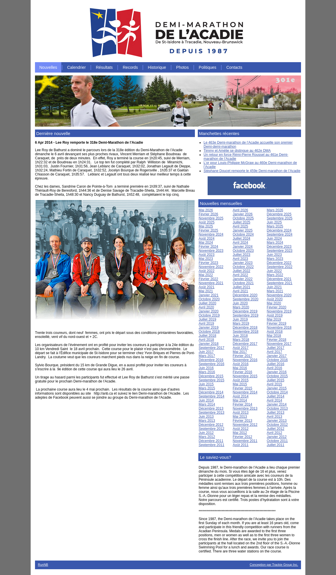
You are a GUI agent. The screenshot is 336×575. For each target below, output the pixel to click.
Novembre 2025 (211, 218)
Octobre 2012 (277, 425)
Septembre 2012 (211, 429)
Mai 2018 (274, 336)
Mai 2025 (206, 226)
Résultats (104, 67)
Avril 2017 (274, 352)
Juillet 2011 (276, 445)
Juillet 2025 (241, 222)
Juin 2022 (274, 271)
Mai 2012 (240, 433)
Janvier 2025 (243, 230)
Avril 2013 (274, 417)
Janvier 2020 (209, 311)
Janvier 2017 (277, 356)
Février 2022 (208, 279)
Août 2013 (241, 413)
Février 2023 (208, 263)
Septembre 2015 (211, 380)
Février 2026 (208, 214)
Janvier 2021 (209, 295)
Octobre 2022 (243, 267)
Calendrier (76, 67)
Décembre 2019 (245, 311)
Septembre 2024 (280, 234)
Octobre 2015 (277, 376)
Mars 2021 (275, 291)
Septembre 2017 (211, 348)
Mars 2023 (275, 259)
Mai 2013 (240, 417)
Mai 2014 (240, 400)
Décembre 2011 (211, 441)
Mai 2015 (240, 384)
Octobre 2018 (209, 332)
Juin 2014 (206, 400)
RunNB (43, 564)
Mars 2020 (241, 307)
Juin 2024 (274, 238)
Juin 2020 (240, 303)
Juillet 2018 (207, 336)
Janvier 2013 (277, 421)
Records (130, 67)
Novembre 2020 (279, 295)
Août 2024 (207, 238)
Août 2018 (275, 332)
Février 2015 (242, 388)
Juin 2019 (240, 319)
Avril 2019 (206, 323)
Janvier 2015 (277, 388)
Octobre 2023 (243, 251)
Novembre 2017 (279, 344)
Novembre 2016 (245, 360)
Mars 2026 (275, 210)
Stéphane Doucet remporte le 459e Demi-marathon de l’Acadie (252, 171)
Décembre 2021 (279, 279)
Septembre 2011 (211, 445)
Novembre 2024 (211, 234)
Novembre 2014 (245, 392)
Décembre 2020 (245, 295)
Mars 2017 (207, 356)
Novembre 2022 (211, 267)
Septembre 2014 (211, 396)
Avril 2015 (274, 384)
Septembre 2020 (246, 299)
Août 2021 (207, 287)
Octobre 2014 (277, 392)
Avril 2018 (206, 340)
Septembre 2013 (211, 413)
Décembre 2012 (211, 425)
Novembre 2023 (211, 251)
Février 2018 (276, 340)
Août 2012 (241, 429)
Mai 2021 (206, 291)
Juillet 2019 (207, 319)
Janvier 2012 (277, 437)
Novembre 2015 (245, 376)
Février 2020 (276, 307)
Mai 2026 (206, 210)
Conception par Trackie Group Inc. (274, 564)
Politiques (207, 67)
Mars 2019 (241, 323)
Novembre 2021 (211, 283)
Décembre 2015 (211, 376)
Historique (157, 67)
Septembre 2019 (246, 315)
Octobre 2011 (277, 441)
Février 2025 (208, 230)
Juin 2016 (206, 368)
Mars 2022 (275, 275)
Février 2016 (242, 372)
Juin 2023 (274, 255)
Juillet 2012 (276, 429)
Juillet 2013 (276, 413)
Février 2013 (242, 421)
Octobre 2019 (209, 315)
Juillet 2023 (241, 255)
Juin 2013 (206, 417)
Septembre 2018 (246, 332)
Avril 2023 (240, 259)
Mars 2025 (275, 226)
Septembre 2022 (280, 267)
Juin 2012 (206, 433)
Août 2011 (241, 445)
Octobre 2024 (243, 234)
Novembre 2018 (279, 328)
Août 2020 (275, 299)
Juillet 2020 (207, 303)
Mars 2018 (241, 340)
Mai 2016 (240, 368)
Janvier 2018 (209, 344)
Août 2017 (241, 348)
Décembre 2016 (211, 360)
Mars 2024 (275, 243)
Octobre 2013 (277, 408)
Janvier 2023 (243, 263)
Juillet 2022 (241, 271)
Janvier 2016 (277, 372)
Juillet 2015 (276, 380)
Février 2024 (208, 247)
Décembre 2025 (279, 214)
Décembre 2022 (279, 263)
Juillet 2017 (276, 348)
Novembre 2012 (245, 425)
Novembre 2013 (245, 408)
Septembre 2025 (280, 218)
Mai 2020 (274, 303)
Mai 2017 (240, 352)
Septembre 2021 (280, 283)
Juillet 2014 (276, 396)
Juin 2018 (240, 336)
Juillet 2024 (241, 238)
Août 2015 (241, 380)
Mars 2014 (207, 404)
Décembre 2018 (245, 328)
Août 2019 (275, 315)
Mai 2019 (274, 319)
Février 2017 (242, 356)
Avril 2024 (240, 243)
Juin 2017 (206, 352)
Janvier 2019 (209, 328)
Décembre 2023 (279, 247)
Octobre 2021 (243, 283)
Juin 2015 (206, 384)
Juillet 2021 (241, 287)
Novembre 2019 (279, 311)
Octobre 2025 (243, 218)
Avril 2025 (240, 226)
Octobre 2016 (277, 360)
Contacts (234, 67)
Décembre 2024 (279, 230)
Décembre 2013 (211, 408)
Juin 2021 (274, 287)
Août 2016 (241, 364)
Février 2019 (276, 323)
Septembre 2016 (211, 364)
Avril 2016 (274, 368)
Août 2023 (207, 255)
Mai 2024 (206, 243)
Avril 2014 (274, 400)
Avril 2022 (240, 275)
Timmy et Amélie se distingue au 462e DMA (237, 151)
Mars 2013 (207, 421)
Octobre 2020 (209, 299)
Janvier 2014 (277, 404)
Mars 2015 (207, 388)
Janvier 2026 (243, 214)
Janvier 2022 (243, 279)
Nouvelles (48, 67)
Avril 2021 (240, 291)
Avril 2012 (274, 433)
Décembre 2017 (245, 344)
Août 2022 (207, 271)
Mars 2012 (207, 437)
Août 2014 (241, 396)
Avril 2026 (240, 210)
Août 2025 (207, 222)
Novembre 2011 (245, 441)
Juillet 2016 (276, 364)
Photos (182, 67)
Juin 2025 (274, 222)
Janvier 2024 (243, 247)
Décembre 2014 (211, 392)
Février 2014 (242, 404)
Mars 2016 (207, 372)
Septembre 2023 (280, 251)
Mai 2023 (206, 259)
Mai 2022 (206, 275)
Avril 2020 (206, 307)
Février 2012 (242, 437)
